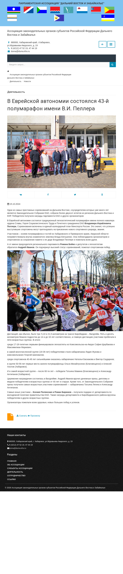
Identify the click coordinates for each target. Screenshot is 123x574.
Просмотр (34, 415)
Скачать (22, 415)
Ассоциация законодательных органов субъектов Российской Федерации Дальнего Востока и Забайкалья (59, 33)
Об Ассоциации (15, 465)
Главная (11, 461)
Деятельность (15, 81)
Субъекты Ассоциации (19, 468)
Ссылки (11, 479)
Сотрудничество (16, 476)
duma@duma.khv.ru (17, 448)
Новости (27, 81)
